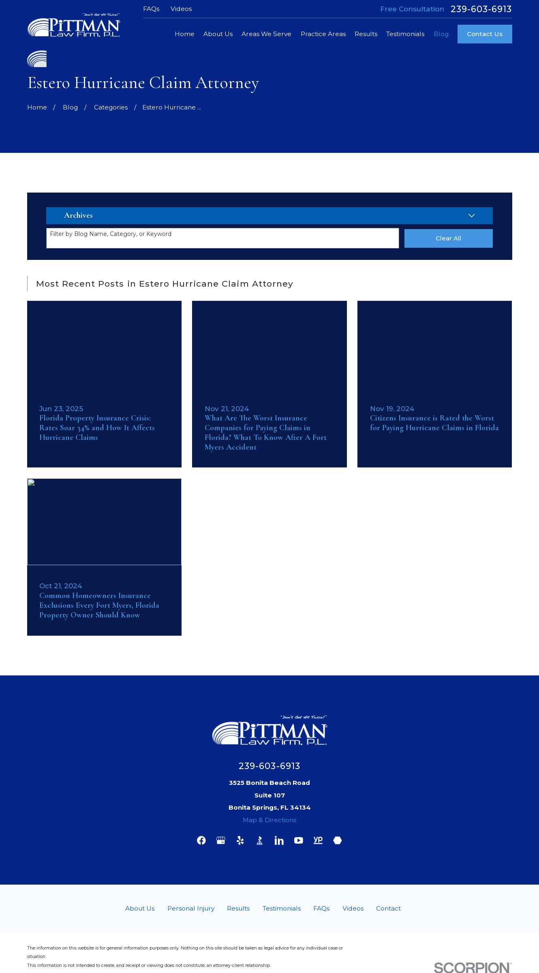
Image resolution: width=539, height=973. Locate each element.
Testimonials (282, 908)
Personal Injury (190, 908)
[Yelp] (240, 840)
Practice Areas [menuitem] (323, 34)
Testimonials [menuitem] (405, 34)
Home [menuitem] (185, 34)
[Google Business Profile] (220, 840)
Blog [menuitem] (441, 34)
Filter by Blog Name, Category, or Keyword (110, 234)
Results (238, 908)
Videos (181, 9)
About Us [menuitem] (218, 34)
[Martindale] (337, 840)
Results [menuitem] (366, 34)
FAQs (151, 9)
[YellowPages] (318, 840)
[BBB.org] (259, 840)
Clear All (448, 238)
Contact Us (485, 34)
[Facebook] (201, 840)
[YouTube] (298, 840)
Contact (388, 908)
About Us (139, 908)
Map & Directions (269, 820)
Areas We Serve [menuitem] (266, 34)
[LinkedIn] (279, 840)
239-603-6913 (481, 9)
